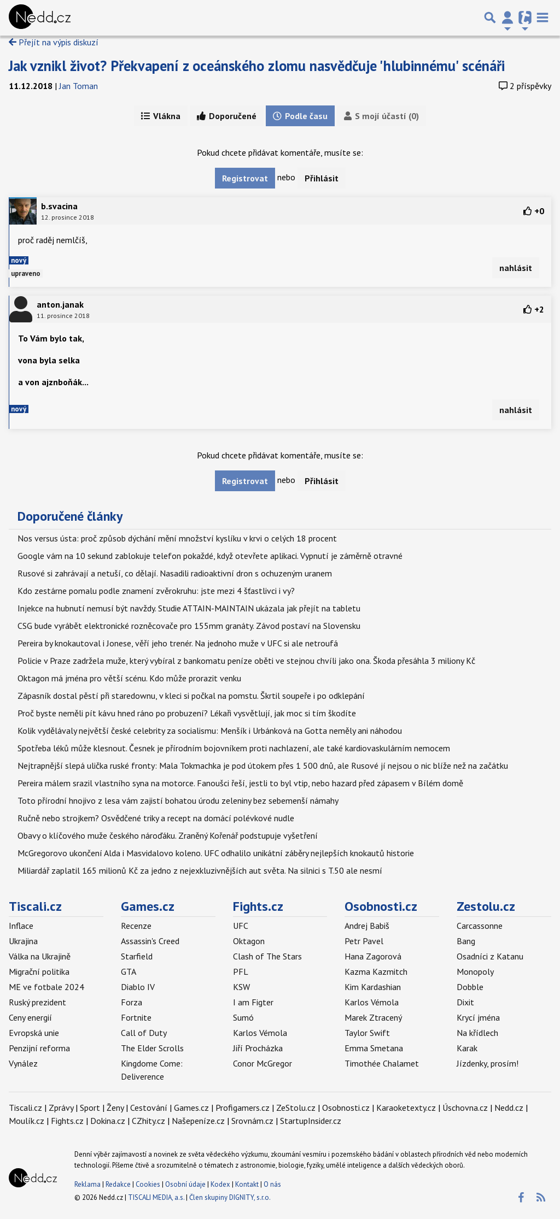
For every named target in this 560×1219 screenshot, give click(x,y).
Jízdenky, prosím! (487, 1063)
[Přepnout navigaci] (507, 17)
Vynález (23, 1063)
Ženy (115, 1107)
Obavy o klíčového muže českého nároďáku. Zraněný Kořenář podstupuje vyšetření (168, 835)
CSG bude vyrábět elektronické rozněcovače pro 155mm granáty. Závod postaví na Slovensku (189, 625)
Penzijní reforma (39, 1048)
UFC (240, 925)
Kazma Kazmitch (376, 971)
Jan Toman (78, 85)
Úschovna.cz (465, 1107)
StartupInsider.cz (310, 1120)
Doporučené (226, 115)
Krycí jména (478, 1017)
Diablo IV (138, 986)
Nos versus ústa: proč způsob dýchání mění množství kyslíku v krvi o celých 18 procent (177, 538)
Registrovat (245, 178)
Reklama (87, 1184)
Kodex (221, 1184)
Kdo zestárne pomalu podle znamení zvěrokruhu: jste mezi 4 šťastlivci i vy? (156, 590)
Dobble (470, 986)
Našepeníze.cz (198, 1120)
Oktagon (249, 940)
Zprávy (61, 1107)
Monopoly (475, 971)
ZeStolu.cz (296, 1107)
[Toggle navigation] (542, 17)
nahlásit (515, 267)
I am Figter (253, 1002)
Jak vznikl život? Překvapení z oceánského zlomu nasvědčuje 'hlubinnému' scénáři (257, 65)
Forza (131, 1002)
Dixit (465, 1002)
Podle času (300, 115)
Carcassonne (480, 925)
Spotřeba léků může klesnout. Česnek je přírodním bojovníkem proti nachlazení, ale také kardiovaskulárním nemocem (234, 748)
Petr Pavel (364, 940)
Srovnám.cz (252, 1120)
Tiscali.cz (35, 906)
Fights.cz (258, 906)
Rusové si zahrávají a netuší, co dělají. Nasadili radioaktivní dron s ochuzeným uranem (175, 573)
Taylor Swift (367, 1032)
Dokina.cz (107, 1120)
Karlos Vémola (260, 1032)
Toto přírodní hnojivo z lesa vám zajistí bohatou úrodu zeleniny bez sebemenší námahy (178, 800)
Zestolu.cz (486, 906)
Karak (467, 1048)
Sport (90, 1107)
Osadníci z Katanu (490, 956)
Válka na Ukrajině (40, 956)
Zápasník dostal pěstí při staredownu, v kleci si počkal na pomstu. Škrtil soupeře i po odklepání (191, 695)
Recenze (136, 925)
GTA (128, 971)
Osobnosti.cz (381, 906)
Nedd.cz (508, 1107)
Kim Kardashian (373, 986)
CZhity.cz (148, 1120)
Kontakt (247, 1184)
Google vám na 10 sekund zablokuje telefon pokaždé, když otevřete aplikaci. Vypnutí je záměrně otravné (210, 555)
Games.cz (147, 906)
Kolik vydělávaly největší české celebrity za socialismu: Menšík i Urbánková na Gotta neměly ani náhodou (210, 730)
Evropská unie (34, 1032)
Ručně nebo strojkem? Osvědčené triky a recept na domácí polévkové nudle (156, 817)
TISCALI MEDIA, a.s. (156, 1197)
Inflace (21, 925)
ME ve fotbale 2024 (46, 986)
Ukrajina (23, 940)
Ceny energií (30, 1017)
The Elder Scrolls (152, 1048)
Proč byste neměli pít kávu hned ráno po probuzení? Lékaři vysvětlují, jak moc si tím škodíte (187, 713)
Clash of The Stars (267, 956)
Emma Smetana (374, 1048)
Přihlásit (322, 178)
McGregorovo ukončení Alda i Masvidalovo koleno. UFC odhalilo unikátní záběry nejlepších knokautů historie (216, 852)
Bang (466, 940)
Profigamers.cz (242, 1107)
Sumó (243, 1017)
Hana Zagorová (373, 956)
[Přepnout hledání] (490, 17)
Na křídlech (477, 1032)
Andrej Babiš (367, 925)
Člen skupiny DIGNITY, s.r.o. (230, 1197)
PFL (240, 971)
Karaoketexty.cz (406, 1107)
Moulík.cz (26, 1120)
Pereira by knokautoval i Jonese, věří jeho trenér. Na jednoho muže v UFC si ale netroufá (178, 643)
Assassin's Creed (150, 940)
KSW (241, 986)
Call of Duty (144, 1032)
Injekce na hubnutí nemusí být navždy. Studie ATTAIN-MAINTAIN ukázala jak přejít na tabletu (189, 608)
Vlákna (160, 115)
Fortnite (136, 1017)
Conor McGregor (262, 1063)
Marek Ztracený (373, 1017)
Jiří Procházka (258, 1048)
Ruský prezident (37, 1002)
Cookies (148, 1184)
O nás (272, 1184)
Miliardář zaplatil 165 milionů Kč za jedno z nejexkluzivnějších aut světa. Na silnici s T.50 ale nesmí (200, 870)
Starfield (137, 956)
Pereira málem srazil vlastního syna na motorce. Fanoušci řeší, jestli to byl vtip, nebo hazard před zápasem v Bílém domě (240, 783)
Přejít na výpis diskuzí (53, 42)
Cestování (148, 1107)
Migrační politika (39, 971)
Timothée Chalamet (382, 1063)
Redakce (118, 1184)
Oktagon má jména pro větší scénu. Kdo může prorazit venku (129, 678)
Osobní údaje (185, 1184)
